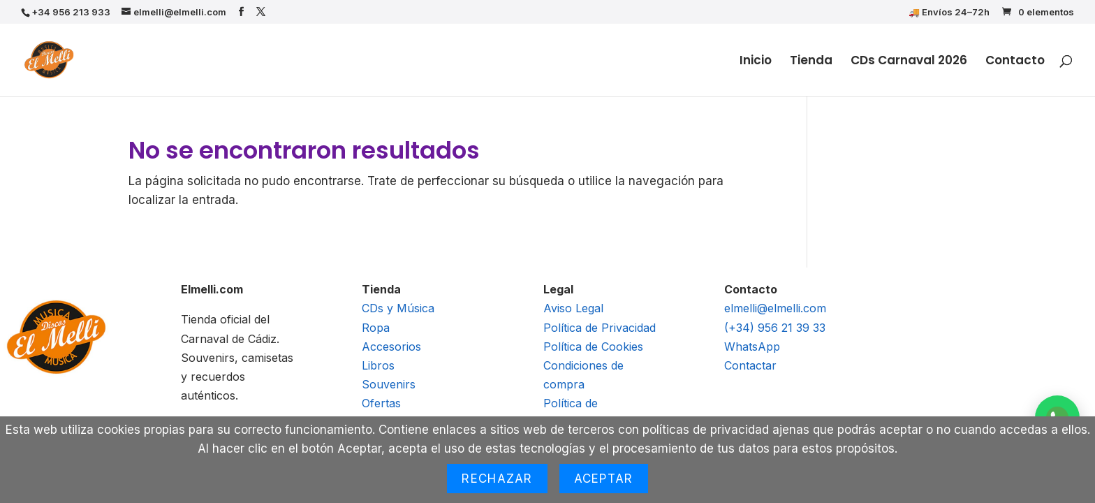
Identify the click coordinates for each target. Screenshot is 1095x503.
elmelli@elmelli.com (775, 308)
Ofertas (381, 403)
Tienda (811, 61)
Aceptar (603, 479)
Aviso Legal (573, 308)
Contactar (750, 365)
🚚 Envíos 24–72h (949, 12)
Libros (378, 365)
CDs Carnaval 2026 (909, 61)
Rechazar (497, 479)
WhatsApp (752, 346)
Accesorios (391, 346)
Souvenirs (389, 384)
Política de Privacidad (599, 328)
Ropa (376, 328)
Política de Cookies (593, 346)
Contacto (1015, 61)
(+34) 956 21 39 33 (774, 328)
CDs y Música (398, 308)
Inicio (756, 61)
